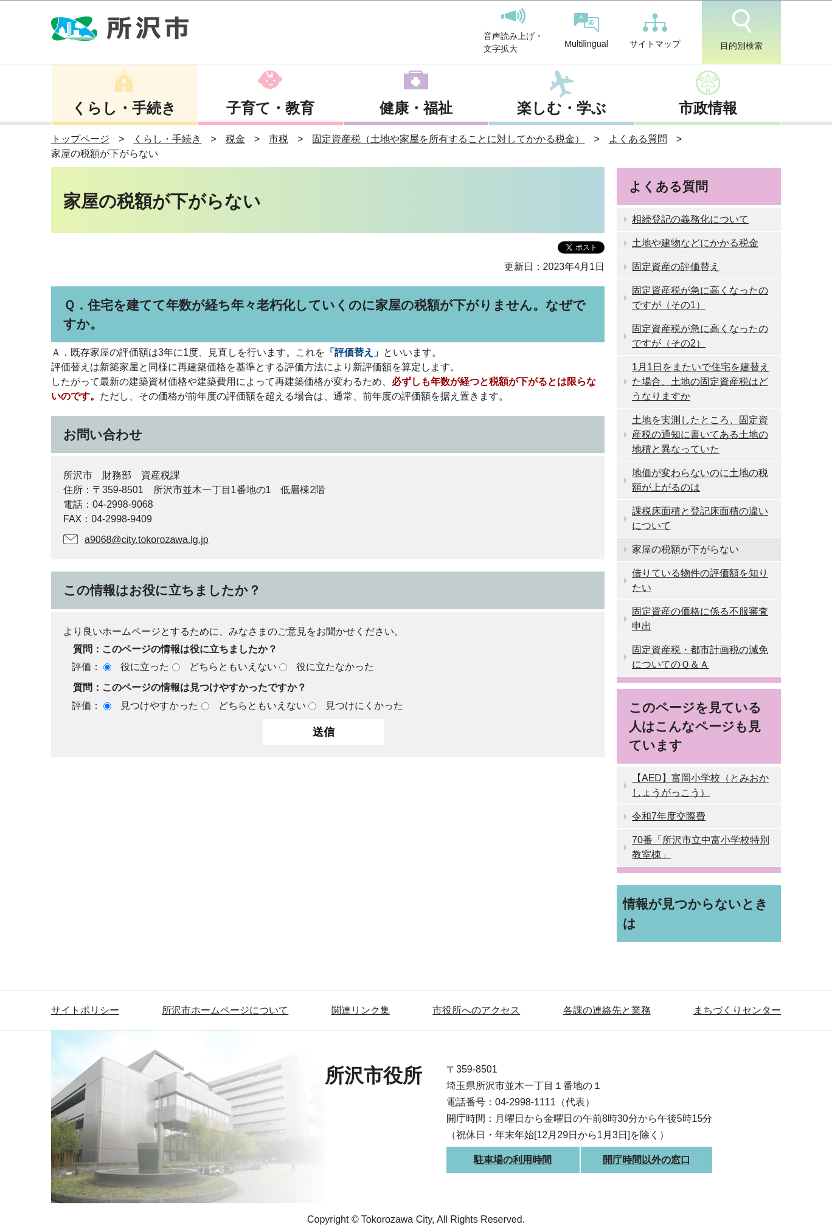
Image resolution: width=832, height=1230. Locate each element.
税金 (235, 139)
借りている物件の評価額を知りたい (700, 580)
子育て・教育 (270, 108)
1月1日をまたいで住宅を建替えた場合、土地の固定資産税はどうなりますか (700, 381)
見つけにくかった (364, 705)
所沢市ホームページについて (225, 1010)
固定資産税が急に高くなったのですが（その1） (700, 297)
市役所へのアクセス (476, 1010)
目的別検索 (741, 29)
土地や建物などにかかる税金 (695, 243)
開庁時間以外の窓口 (646, 1160)
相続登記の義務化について (690, 219)
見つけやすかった (159, 705)
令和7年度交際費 (668, 816)
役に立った (144, 667)
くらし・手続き (124, 108)
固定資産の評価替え (675, 266)
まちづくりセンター (737, 1010)
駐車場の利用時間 (513, 1160)
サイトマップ (655, 31)
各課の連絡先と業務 (607, 1010)
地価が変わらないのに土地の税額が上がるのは (700, 480)
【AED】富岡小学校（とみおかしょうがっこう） (700, 785)
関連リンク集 (360, 1010)
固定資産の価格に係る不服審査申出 (700, 618)
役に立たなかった (335, 667)
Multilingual (586, 31)
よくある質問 (638, 139)
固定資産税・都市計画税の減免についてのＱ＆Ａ (700, 656)
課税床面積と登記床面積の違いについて (700, 518)
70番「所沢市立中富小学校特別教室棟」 (700, 847)
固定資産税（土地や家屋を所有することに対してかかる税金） (448, 139)
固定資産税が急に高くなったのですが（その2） (700, 335)
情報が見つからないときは (695, 913)
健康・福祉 (416, 108)
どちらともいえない (233, 667)
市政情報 (708, 108)
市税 (278, 139)
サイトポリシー (85, 1010)
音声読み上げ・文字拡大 (513, 31)
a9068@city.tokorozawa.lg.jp (147, 539)
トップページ (80, 139)
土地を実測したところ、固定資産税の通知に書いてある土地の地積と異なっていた (700, 434)
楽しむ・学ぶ (561, 108)
